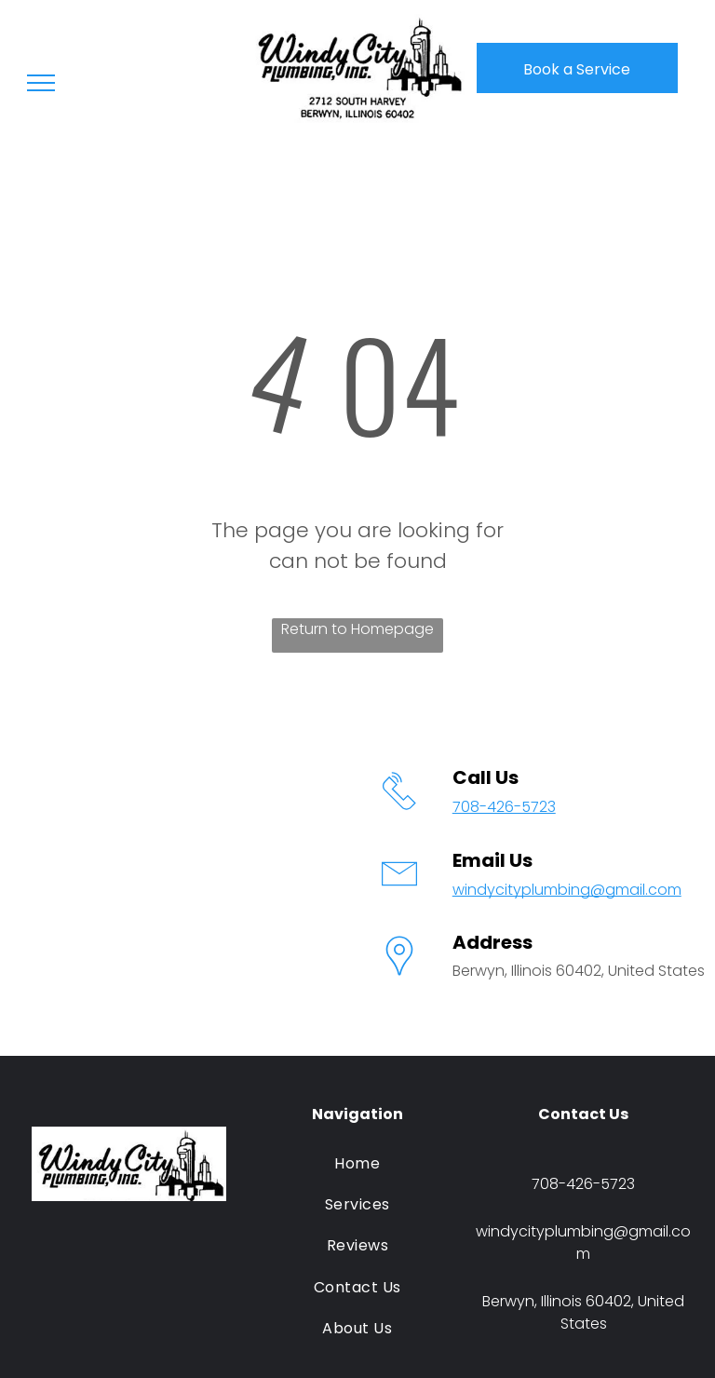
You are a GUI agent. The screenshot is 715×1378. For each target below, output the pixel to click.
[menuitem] (357, 1162)
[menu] (41, 83)
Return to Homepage (357, 629)
